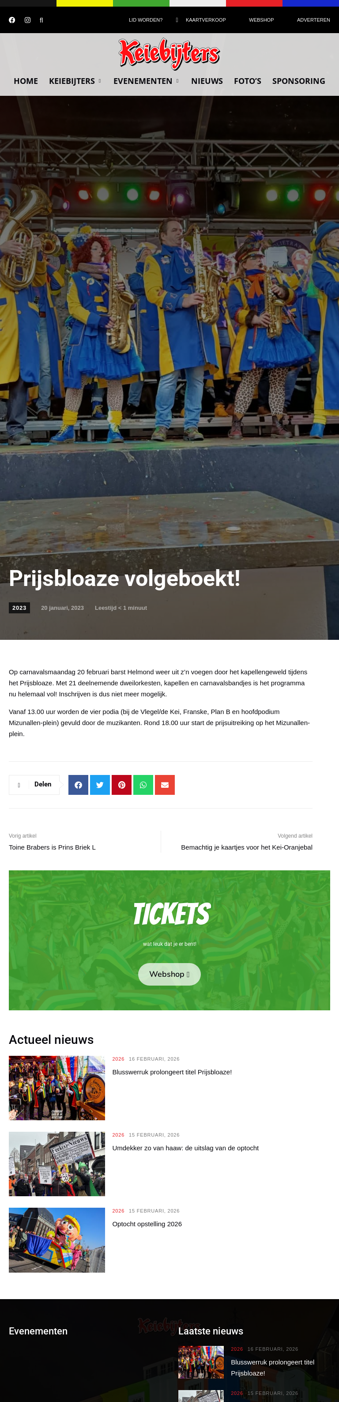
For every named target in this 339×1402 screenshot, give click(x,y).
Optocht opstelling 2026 (147, 1224)
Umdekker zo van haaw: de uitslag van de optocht (185, 1148)
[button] (78, 785)
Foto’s (247, 81)
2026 (118, 1059)
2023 (19, 608)
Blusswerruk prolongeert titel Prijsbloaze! (172, 1072)
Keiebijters (75, 81)
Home (26, 81)
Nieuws (207, 81)
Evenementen (146, 81)
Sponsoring (298, 81)
